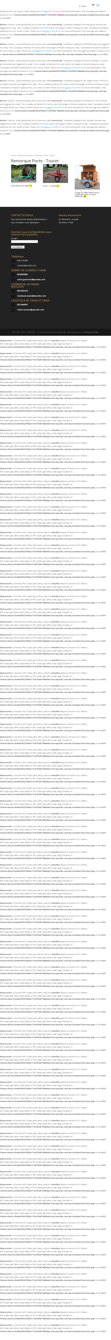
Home (13, 155)
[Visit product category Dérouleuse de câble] (23, 176)
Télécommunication (25, 155)
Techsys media (91, 332)
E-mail (14, 238)
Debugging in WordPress (51, 11)
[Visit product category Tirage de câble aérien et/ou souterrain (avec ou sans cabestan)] (87, 181)
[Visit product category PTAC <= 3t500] (55, 176)
